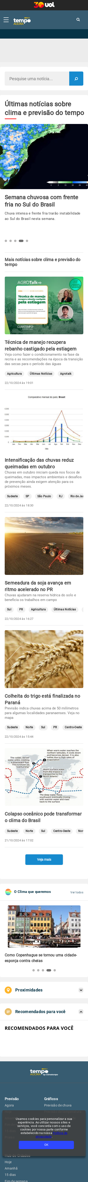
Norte (29, 727)
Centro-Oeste (73, 727)
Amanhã (11, 1168)
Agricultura (14, 373)
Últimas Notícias (41, 373)
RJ (60, 496)
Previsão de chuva (58, 1105)
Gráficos (51, 1099)
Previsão (12, 1099)
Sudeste (12, 496)
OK (46, 1144)
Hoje (8, 1162)
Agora (9, 1105)
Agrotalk (65, 373)
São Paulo (44, 496)
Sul (9, 609)
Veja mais (44, 859)
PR (21, 609)
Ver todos (76, 892)
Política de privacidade (52, 1134)
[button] (6, 241)
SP (27, 496)
